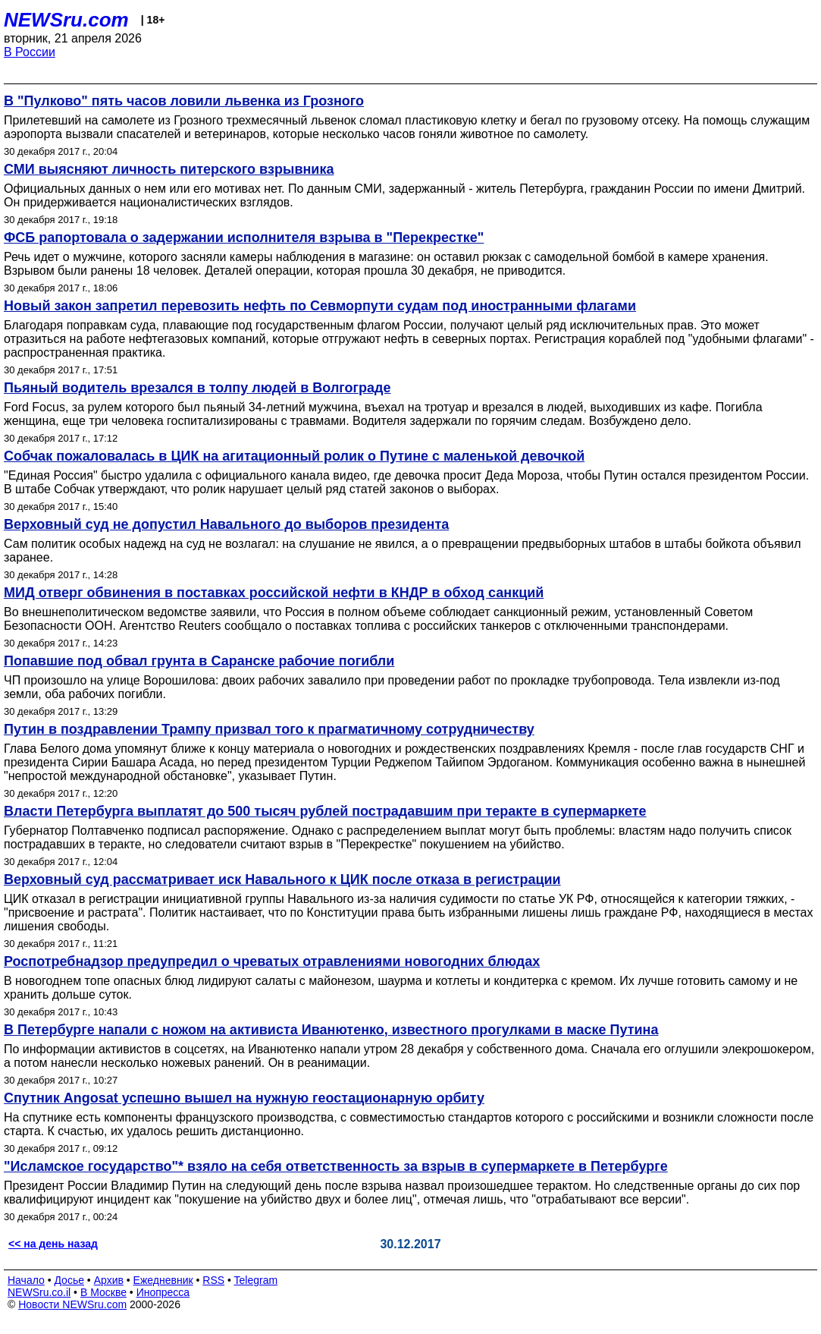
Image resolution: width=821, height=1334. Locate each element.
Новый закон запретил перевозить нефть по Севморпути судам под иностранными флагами (320, 305)
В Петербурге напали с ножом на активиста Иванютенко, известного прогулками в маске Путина (331, 1029)
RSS (213, 1280)
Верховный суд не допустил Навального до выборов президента (226, 524)
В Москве (103, 1292)
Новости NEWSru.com (72, 1304)
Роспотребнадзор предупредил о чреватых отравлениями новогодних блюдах (272, 961)
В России (29, 52)
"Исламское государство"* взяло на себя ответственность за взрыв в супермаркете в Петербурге (336, 1166)
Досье (69, 1280)
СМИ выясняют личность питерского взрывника (169, 169)
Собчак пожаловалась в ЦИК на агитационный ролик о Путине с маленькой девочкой (294, 456)
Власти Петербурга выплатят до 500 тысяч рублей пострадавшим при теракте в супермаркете (325, 811)
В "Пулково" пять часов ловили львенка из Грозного (184, 101)
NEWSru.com (66, 19)
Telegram (256, 1280)
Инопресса (163, 1292)
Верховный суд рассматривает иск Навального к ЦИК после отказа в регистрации (282, 879)
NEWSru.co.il (39, 1292)
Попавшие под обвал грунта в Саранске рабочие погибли (199, 661)
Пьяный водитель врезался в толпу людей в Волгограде (197, 387)
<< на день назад (53, 1244)
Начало (26, 1280)
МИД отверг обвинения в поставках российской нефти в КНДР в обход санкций (274, 592)
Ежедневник (163, 1280)
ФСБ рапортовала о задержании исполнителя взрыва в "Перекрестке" (244, 237)
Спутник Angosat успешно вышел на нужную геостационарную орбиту (244, 1098)
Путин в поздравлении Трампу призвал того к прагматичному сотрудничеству (269, 729)
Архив (109, 1280)
